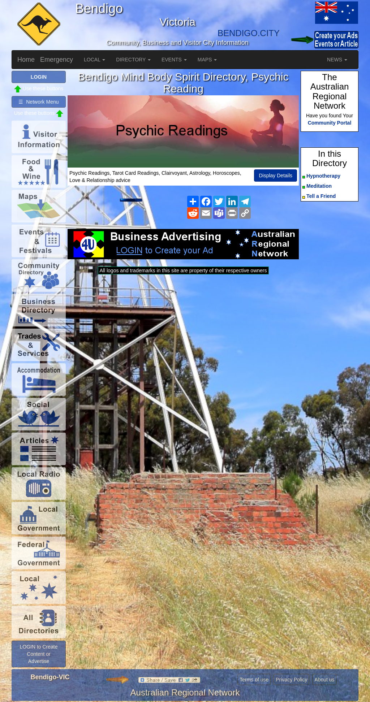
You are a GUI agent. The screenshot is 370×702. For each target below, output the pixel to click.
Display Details (275, 175)
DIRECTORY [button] (133, 59)
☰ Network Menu (38, 102)
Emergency (56, 59)
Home (26, 59)
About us (324, 679)
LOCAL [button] (94, 59)
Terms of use (254, 679)
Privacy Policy (291, 679)
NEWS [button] (337, 59)
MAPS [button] (207, 59)
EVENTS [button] (174, 59)
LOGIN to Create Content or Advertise (38, 654)
